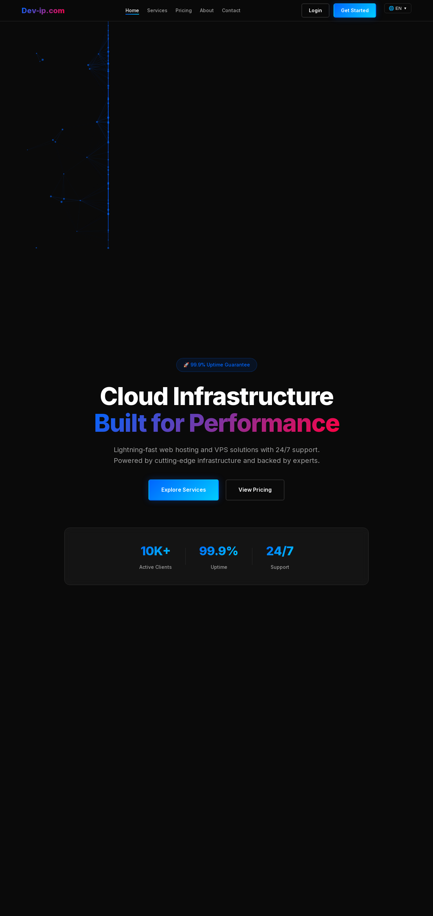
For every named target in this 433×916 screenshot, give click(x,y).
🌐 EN (395, 8)
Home (132, 10)
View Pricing (255, 489)
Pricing (184, 10)
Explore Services (183, 489)
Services (157, 10)
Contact (231, 10)
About (207, 10)
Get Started (355, 10)
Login (315, 10)
